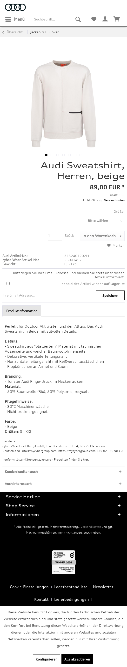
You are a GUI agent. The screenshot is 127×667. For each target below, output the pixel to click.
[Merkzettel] (94, 19)
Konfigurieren (46, 659)
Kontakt (41, 599)
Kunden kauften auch (21, 471)
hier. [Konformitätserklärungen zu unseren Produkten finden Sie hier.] (86, 459)
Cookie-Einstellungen (29, 586)
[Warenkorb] (117, 19)
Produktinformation (21, 311)
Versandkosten (90, 526)
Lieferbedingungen (71, 599)
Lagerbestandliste (70, 586)
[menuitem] (14, 19)
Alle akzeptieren (77, 659)
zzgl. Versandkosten (111, 200)
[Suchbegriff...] (58, 19)
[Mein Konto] (105, 19)
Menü (15, 18)
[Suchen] (78, 19)
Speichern (110, 295)
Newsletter (103, 586)
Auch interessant (18, 484)
